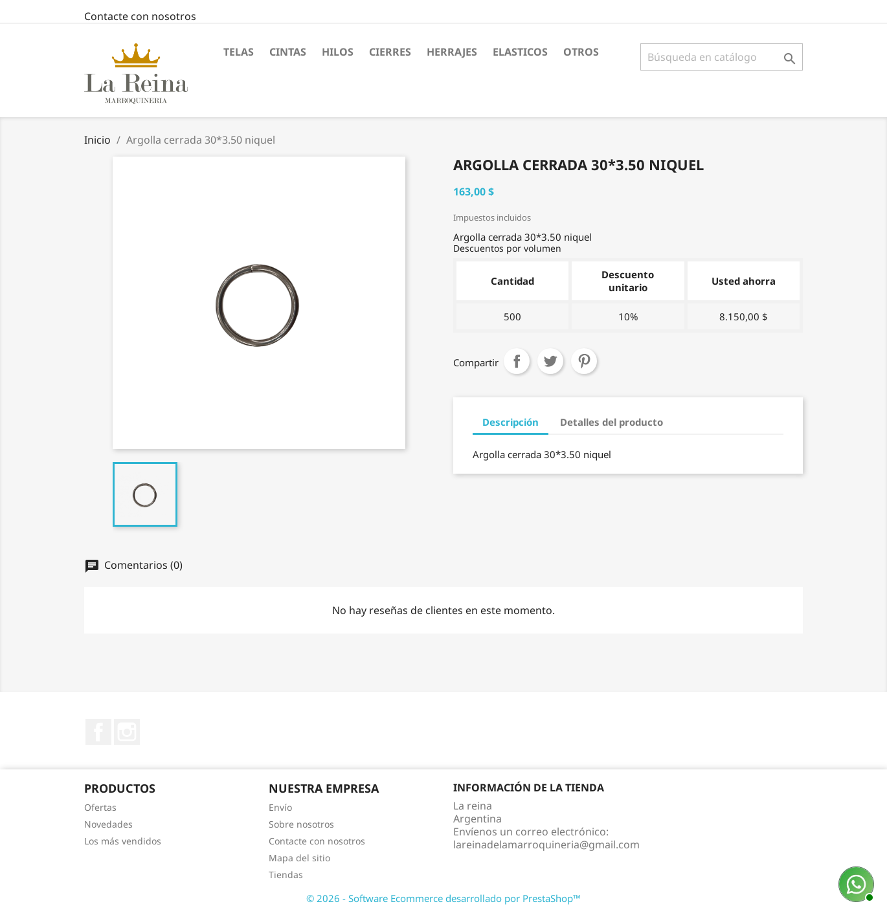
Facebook (98, 732)
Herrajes (452, 52)
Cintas (287, 52)
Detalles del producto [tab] (611, 421)
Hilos (338, 52)
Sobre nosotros (301, 824)
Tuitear (550, 361)
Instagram (127, 732)
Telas (238, 52)
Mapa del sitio (299, 858)
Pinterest (584, 361)
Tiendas (286, 874)
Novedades (108, 824)
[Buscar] (721, 57)
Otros (581, 52)
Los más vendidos (122, 841)
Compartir (517, 361)
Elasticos (520, 52)
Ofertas (100, 807)
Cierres (390, 52)
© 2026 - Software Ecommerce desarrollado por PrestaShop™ (443, 898)
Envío (280, 807)
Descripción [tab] (510, 421)
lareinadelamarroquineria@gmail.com (546, 844)
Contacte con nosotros (140, 16)
